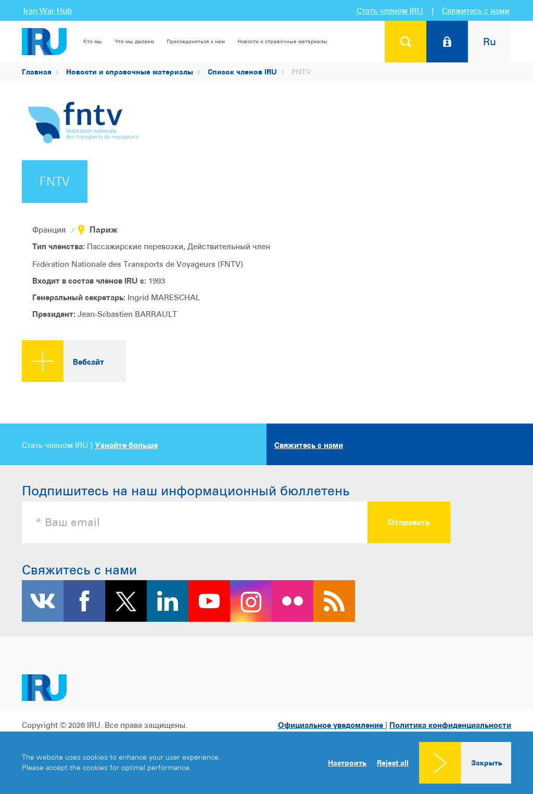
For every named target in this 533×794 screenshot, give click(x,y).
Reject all (393, 762)
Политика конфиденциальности (450, 725)
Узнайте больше (126, 445)
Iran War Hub (47, 10)
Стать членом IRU (390, 10)
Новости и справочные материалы (282, 41)
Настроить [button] (347, 762)
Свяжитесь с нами (476, 10)
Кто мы (92, 41)
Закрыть (486, 762)
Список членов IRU (242, 71)
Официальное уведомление (331, 725)
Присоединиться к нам (196, 41)
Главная (37, 71)
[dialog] (266, 763)
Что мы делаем (134, 41)
